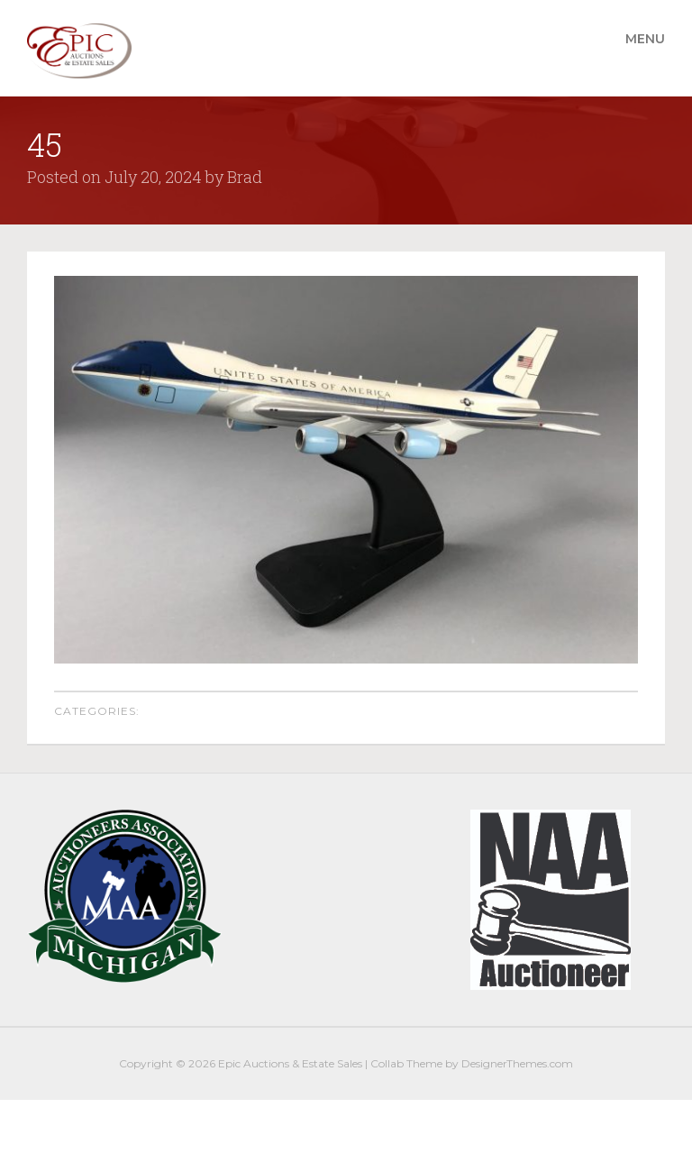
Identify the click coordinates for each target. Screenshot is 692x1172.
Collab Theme (406, 1063)
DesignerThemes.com (517, 1063)
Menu (645, 39)
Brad (244, 177)
